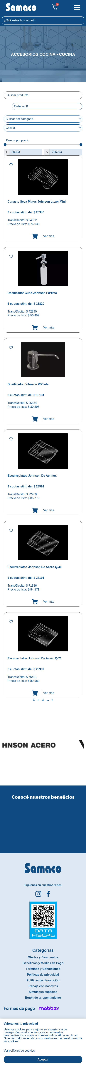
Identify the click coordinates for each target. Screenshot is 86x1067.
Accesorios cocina (33, 54)
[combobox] (43, 20)
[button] (2, 822)
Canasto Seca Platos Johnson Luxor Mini (37, 201)
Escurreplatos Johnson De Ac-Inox (32, 475)
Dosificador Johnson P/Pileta (28, 384)
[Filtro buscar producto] (43, 95)
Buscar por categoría (19, 119)
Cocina (67, 54)
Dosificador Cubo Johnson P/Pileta (32, 293)
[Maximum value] (66, 152)
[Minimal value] (43, 144)
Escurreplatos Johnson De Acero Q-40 (35, 567)
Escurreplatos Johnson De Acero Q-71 (35, 658)
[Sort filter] (47, 106)
